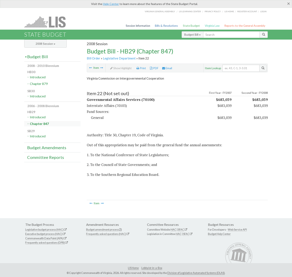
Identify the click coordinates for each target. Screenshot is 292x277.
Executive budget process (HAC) (43, 234)
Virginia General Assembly (160, 11)
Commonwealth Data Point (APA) (44, 238)
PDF (154, 68)
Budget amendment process (102, 229)
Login (263, 11)
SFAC (181, 229)
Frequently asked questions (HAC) (106, 234)
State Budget (191, 25)
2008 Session (45, 43)
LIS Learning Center (190, 11)
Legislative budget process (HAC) (44, 229)
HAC (173, 229)
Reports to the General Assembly (244, 25)
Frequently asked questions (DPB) (45, 242)
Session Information (138, 25)
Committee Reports (45, 157)
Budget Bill (192, 34)
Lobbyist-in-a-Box (151, 268)
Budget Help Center (219, 234)
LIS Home (133, 268)
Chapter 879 (39, 84)
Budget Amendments (46, 147)
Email (167, 68)
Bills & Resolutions (166, 25)
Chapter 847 (39, 124)
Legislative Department (119, 58)
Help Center (111, 4)
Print (141, 68)
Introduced (38, 77)
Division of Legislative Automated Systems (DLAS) (196, 273)
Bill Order (93, 58)
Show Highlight (121, 68)
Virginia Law (212, 25)
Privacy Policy (213, 11)
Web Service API (237, 229)
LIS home (229, 11)
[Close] (288, 3)
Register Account (247, 11)
